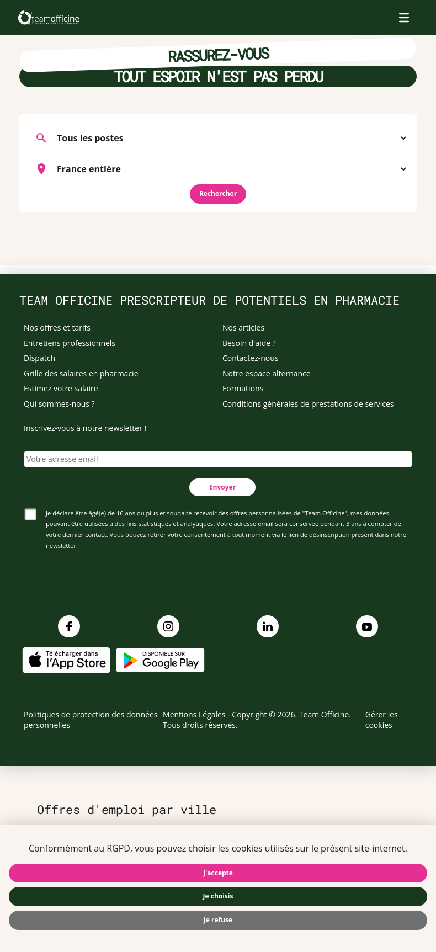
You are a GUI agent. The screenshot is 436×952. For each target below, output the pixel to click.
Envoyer (222, 487)
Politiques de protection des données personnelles (91, 720)
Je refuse (218, 919)
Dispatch (39, 358)
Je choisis (218, 896)
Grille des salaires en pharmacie (81, 373)
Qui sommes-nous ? (59, 403)
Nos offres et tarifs (57, 327)
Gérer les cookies (381, 720)
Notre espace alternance (266, 373)
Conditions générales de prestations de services (308, 403)
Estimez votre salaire (61, 388)
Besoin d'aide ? (249, 343)
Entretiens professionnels (69, 343)
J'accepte (218, 872)
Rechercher (218, 193)
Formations (242, 388)
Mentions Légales (194, 714)
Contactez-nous (250, 358)
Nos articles (243, 327)
